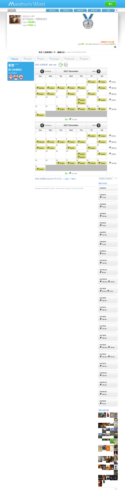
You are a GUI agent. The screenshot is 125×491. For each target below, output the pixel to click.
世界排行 (66, 10)
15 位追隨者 (12, 73)
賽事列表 (80, 10)
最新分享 (94, 10)
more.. (116, 489)
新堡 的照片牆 (103, 410)
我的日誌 (52, 10)
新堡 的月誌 (103, 183)
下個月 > (74, 179)
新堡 (11, 65)
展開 (50, 65)
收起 (54, 65)
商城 (108, 10)
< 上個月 (66, 179)
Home (12, 10)
